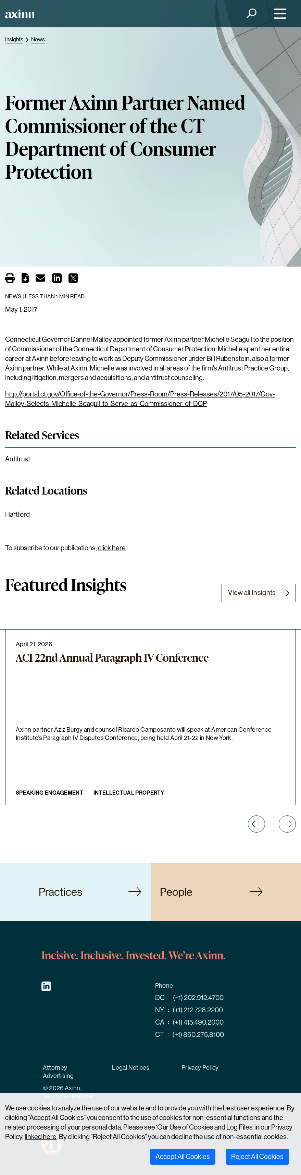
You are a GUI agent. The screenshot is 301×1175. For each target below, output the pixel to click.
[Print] (10, 278)
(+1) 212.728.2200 (198, 1010)
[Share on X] (73, 280)
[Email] (40, 279)
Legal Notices (131, 1067)
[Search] (251, 14)
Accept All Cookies (182, 1157)
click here (112, 548)
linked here (41, 1137)
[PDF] (25, 279)
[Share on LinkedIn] (57, 280)
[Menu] (279, 14)
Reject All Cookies (257, 1157)
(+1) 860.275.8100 (198, 1035)
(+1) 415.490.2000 (198, 1022)
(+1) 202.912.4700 (198, 998)
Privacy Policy (200, 1067)
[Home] (19, 14)
